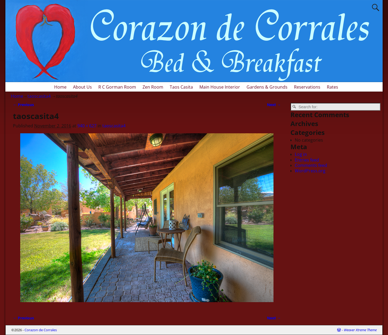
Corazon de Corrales (41, 329)
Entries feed (307, 160)
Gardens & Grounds (267, 87)
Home (60, 87)
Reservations (307, 87)
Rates (332, 87)
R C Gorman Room (117, 87)
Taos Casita (181, 87)
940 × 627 (86, 126)
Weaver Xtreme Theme (360, 329)
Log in (301, 154)
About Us (82, 87)
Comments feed (311, 165)
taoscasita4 (39, 96)
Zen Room (153, 87)
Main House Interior (219, 87)
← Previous (23, 104)
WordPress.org (310, 171)
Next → (274, 104)
